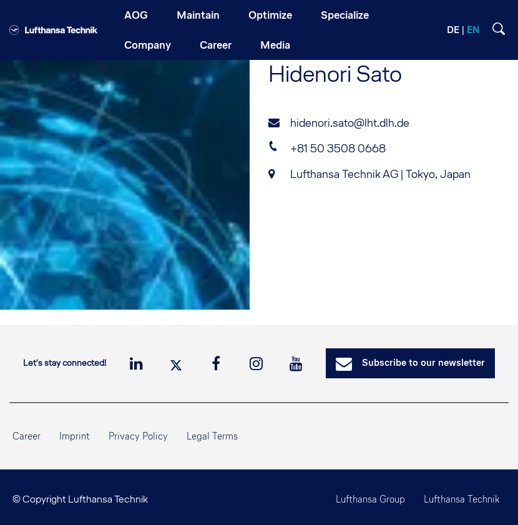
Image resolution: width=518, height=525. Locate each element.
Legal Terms (212, 436)
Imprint (74, 436)
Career (26, 436)
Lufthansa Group (370, 499)
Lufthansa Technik (461, 499)
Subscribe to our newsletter (410, 364)
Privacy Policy (138, 436)
